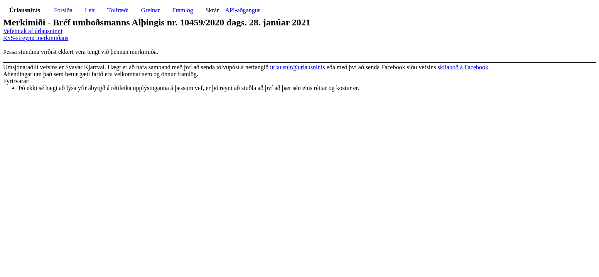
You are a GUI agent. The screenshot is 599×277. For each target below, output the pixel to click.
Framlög (182, 10)
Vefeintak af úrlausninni (32, 31)
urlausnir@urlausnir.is (297, 67)
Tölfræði (118, 10)
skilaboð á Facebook (462, 67)
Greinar (150, 10)
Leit (90, 10)
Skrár (212, 10)
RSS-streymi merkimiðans (35, 38)
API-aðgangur (242, 10)
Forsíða (63, 10)
